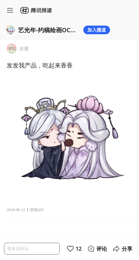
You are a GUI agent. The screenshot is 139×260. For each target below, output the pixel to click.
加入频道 (96, 30)
